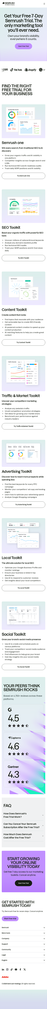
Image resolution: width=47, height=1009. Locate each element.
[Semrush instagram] (7, 969)
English (4, 960)
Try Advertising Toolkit (23, 504)
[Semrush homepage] (8, 3)
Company (5, 938)
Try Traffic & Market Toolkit (23, 426)
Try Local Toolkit (23, 588)
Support (5, 944)
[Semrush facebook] (20, 969)
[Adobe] (5, 977)
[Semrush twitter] (24, 969)
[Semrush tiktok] (11, 969)
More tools (6, 933)
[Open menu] (44, 4)
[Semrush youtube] (16, 969)
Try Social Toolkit (23, 667)
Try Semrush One (23, 176)
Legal (4, 955)
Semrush (5, 927)
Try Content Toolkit (23, 342)
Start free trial (10, 919)
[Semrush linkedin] (3, 969)
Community (6, 949)
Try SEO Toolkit (23, 258)
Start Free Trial (23, 46)
